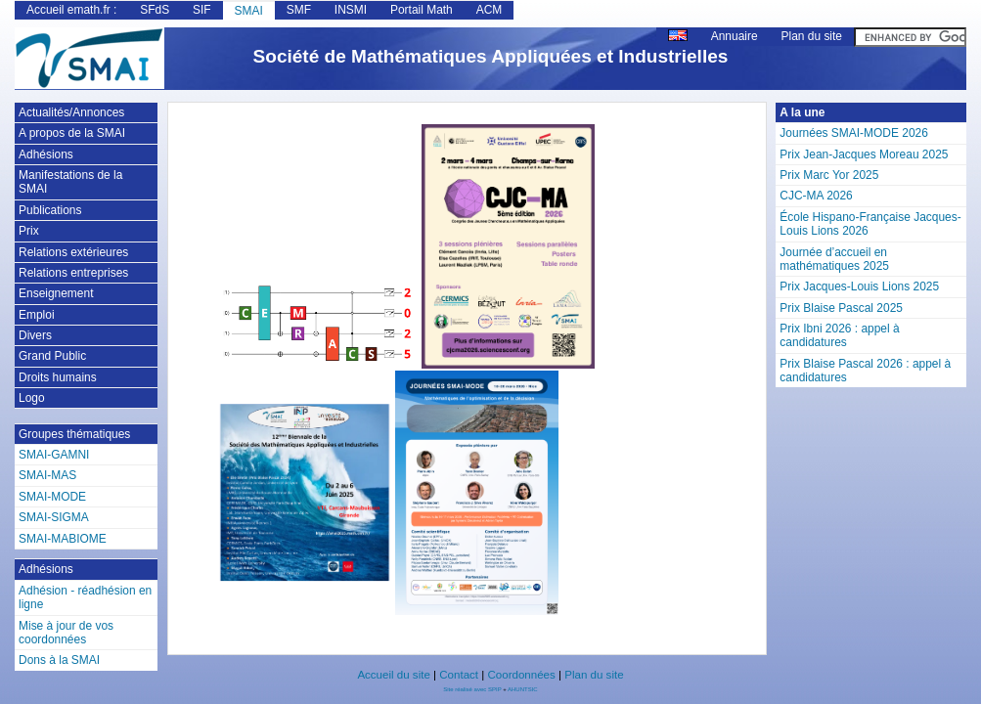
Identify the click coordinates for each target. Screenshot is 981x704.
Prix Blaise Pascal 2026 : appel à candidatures (865, 370)
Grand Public (52, 356)
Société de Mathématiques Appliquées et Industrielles (491, 56)
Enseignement (56, 293)
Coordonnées (521, 675)
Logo (32, 398)
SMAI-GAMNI (54, 455)
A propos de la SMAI (72, 133)
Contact (458, 675)
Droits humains (58, 377)
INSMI (350, 10)
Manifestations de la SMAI (70, 182)
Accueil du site (393, 675)
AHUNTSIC (523, 689)
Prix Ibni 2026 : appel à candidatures (839, 335)
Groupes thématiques (74, 434)
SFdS (154, 10)
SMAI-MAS (47, 475)
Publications (50, 210)
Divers (35, 335)
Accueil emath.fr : (71, 10)
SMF (299, 10)
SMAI (249, 11)
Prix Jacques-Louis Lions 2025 (859, 286)
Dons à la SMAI (59, 660)
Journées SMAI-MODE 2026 (853, 133)
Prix (29, 231)
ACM (489, 10)
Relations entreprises (73, 273)
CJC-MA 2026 (816, 195)
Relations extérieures (73, 252)
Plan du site (811, 36)
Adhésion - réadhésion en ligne (85, 597)
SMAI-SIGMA (54, 517)
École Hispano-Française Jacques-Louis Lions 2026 (870, 224)
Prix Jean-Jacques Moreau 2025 (864, 154)
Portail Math (421, 10)
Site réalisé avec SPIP (473, 689)
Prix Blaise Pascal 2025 (841, 308)
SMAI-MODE (52, 497)
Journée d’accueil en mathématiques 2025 (834, 259)
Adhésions (46, 154)
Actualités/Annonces (71, 112)
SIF (202, 10)
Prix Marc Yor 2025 (829, 175)
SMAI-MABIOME (63, 539)
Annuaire (734, 36)
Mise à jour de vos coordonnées (66, 632)
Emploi (37, 315)
